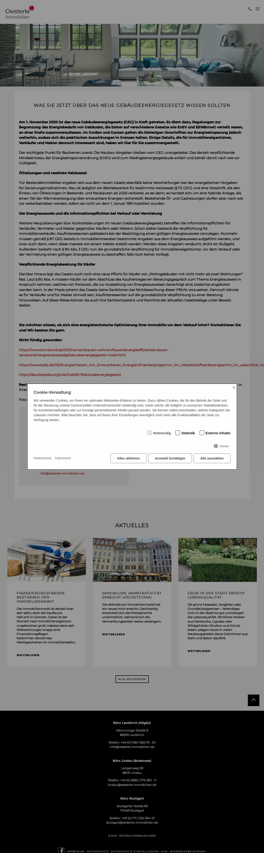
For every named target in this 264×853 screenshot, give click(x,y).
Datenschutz (43, 458)
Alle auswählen (212, 458)
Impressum (63, 458)
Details (224, 446)
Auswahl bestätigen (170, 458)
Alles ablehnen (128, 458)
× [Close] (234, 387)
